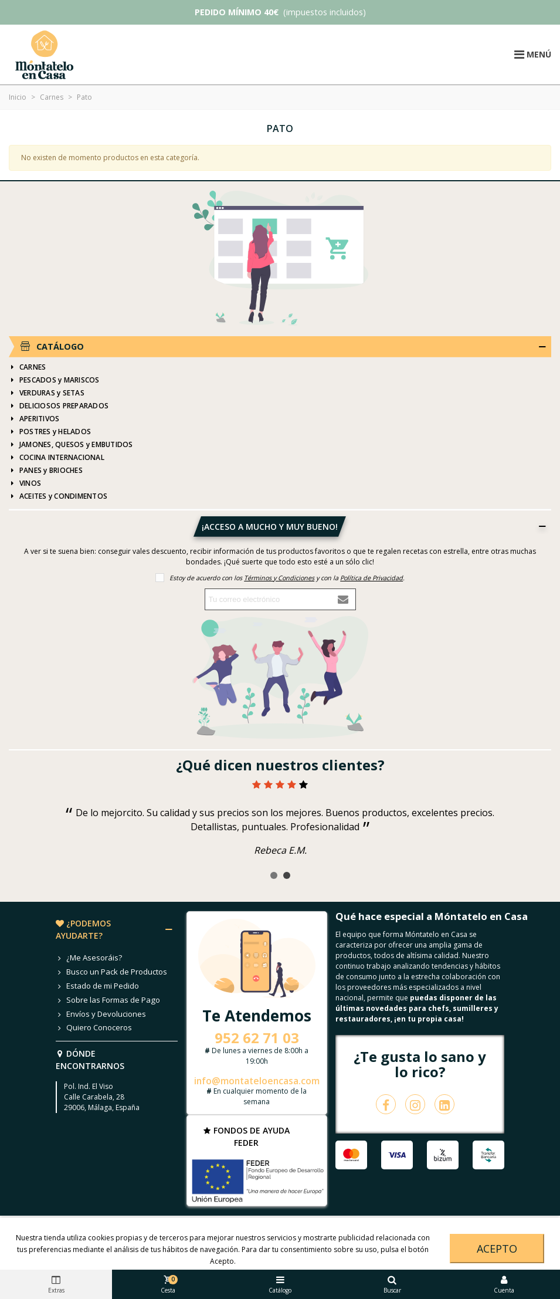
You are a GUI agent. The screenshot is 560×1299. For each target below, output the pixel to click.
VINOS (25, 483)
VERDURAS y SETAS (46, 393)
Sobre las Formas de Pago (108, 1000)
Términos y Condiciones (279, 577)
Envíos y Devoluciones (101, 1014)
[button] (273, 875)
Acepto (497, 1249)
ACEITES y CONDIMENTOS (58, 496)
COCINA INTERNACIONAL (56, 457)
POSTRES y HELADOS (50, 432)
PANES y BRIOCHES (46, 470)
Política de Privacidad (371, 577)
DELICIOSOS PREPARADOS (58, 406)
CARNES (27, 367)
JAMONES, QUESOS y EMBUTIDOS (71, 444)
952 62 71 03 (257, 1037)
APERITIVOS (34, 419)
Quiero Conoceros (94, 1028)
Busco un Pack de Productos (111, 972)
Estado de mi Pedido (97, 986)
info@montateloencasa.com (257, 1080)
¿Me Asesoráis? (89, 958)
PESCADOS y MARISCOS (54, 380)
